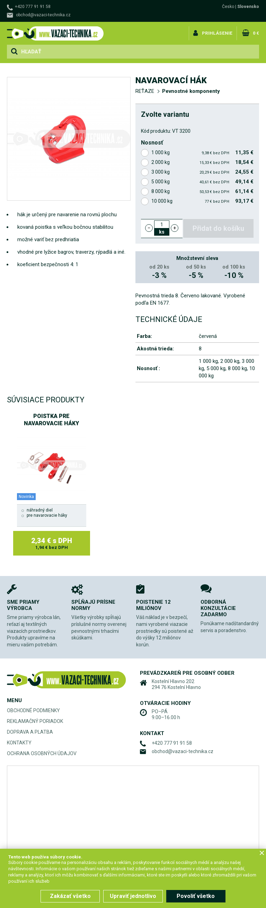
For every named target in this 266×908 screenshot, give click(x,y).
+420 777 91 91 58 (33, 6)
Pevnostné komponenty (191, 91)
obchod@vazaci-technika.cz (43, 14)
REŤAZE (144, 91)
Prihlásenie (218, 32)
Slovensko (248, 6)
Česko (228, 6)
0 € (255, 32)
